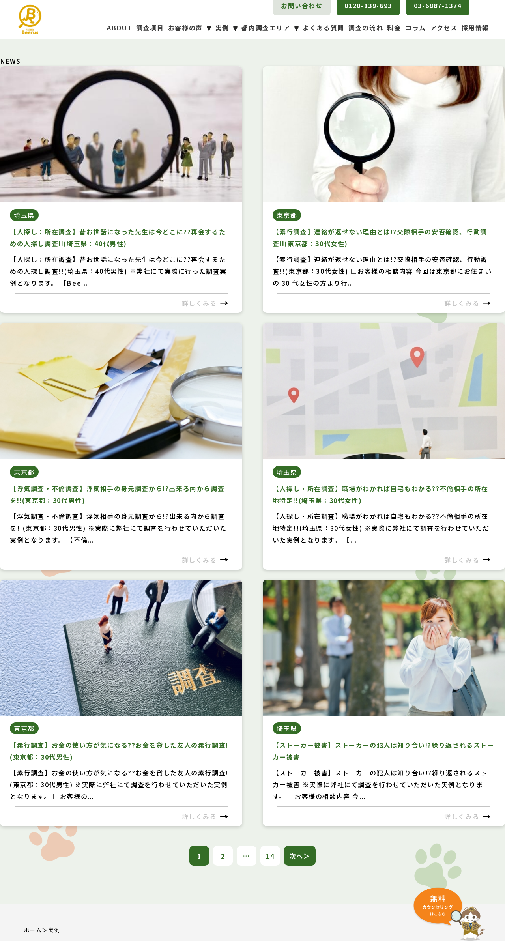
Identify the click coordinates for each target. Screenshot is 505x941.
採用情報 (475, 27)
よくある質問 (323, 27)
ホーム (33, 930)
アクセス (443, 27)
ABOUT (119, 27)
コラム (415, 27)
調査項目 (150, 27)
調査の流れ (365, 27)
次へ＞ (300, 856)
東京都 (287, 215)
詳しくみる (205, 303)
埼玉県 (24, 215)
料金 (394, 27)
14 (270, 856)
